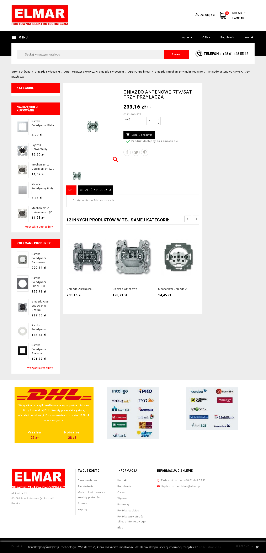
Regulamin (227, 37)
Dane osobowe (87, 480)
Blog (120, 527)
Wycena (187, 37)
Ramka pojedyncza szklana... (39, 349)
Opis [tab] (71, 189)
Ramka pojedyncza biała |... (43, 125)
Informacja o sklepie (175, 470)
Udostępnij (127, 152)
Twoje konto (89, 470)
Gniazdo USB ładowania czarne (40, 305)
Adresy (82, 503)
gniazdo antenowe (124, 288)
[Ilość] (151, 121)
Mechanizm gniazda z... (173, 288)
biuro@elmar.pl (191, 486)
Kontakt (250, 37)
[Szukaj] (103, 54)
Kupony (82, 509)
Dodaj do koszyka (139, 135)
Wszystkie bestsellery (39, 226)
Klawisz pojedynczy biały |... (42, 188)
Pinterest (144, 152)
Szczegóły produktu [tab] (95, 189)
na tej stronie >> (210, 547)
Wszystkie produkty (40, 367)
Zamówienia (86, 486)
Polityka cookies (128, 510)
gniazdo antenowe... (80, 288)
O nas (206, 37)
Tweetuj (136, 152)
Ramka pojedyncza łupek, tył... (39, 282)
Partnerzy (123, 504)
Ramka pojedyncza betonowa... (39, 258)
